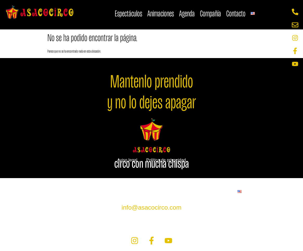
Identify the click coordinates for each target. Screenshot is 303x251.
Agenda (187, 13)
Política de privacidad (166, 160)
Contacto (235, 13)
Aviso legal (127, 160)
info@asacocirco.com (151, 207)
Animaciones (160, 13)
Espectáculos (128, 13)
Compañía (210, 13)
